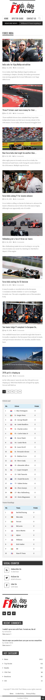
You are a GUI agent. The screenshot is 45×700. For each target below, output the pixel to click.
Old (5, 681)
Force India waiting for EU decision (15, 281)
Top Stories (8, 663)
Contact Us (31, 18)
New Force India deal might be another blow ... (19, 152)
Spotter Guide (17, 18)
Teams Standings (8, 502)
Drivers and (6, 401)
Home (6, 18)
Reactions (7, 676)
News (6, 659)
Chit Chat (7, 672)
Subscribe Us (16, 569)
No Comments (19, 68)
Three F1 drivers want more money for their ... (19, 110)
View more (6, 634)
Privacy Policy (30, 694)
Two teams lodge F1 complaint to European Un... (19, 327)
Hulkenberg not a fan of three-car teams (17, 238)
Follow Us (15, 577)
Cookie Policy (19, 694)
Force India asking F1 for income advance (17, 195)
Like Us (14, 584)
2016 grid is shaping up (11, 372)
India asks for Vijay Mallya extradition (16, 64)
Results (6, 668)
